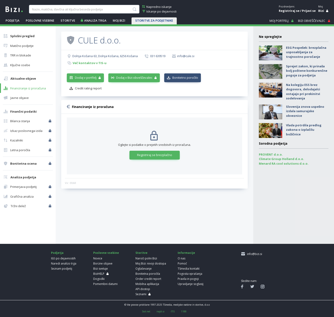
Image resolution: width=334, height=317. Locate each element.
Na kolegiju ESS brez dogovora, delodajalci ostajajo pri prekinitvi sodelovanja (303, 92)
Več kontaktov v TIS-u (89, 63)
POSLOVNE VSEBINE (40, 20)
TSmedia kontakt (188, 269)
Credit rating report (88, 88)
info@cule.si (185, 56)
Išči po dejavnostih (63, 258)
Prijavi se (309, 11)
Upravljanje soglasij (190, 284)
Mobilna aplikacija (147, 284)
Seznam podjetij (61, 269)
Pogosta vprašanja (190, 274)
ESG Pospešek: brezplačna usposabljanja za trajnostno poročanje (306, 52)
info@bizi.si (254, 254)
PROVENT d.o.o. (271, 154)
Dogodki (99, 279)
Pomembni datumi (105, 284)
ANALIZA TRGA (95, 20)
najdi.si (160, 311)
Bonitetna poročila (147, 274)
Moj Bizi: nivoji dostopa (150, 263)
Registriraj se (289, 11)
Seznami (140, 294)
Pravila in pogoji (188, 279)
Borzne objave (102, 263)
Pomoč (182, 263)
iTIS (173, 311)
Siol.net (146, 311)
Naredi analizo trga (63, 263)
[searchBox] (84, 9)
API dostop (142, 289)
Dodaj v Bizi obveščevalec (134, 77)
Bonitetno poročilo (185, 77)
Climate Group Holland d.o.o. (281, 159)
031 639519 (157, 56)
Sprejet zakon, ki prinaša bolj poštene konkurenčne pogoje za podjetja (306, 70)
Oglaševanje (143, 269)
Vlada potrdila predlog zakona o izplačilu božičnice (303, 129)
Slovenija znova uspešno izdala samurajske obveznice (305, 111)
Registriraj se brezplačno (154, 155)
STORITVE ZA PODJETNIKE (154, 20)
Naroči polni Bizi (146, 258)
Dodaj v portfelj (85, 77)
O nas (181, 258)
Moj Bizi (119, 20)
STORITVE (68, 20)
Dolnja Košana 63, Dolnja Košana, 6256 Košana (105, 56)
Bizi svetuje (100, 269)
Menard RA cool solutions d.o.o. (283, 163)
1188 (183, 311)
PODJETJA (12, 20)
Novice (97, 258)
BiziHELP (98, 274)
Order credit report (148, 279)
